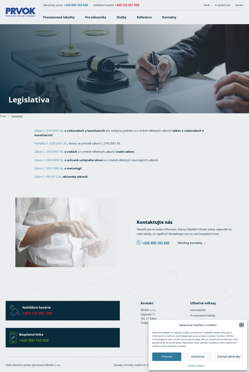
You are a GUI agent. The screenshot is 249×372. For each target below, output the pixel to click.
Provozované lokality (202, 315)
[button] (241, 325)
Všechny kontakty (190, 243)
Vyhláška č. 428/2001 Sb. (50, 143)
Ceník (207, 5)
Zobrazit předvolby (228, 356)
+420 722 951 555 (127, 5)
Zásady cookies (196, 365)
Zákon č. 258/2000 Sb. (49, 160)
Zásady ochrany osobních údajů (134, 365)
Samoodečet (198, 310)
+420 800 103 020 (76, 5)
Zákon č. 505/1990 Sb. (49, 168)
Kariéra (239, 5)
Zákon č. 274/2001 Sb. (49, 130)
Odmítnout (197, 356)
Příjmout (167, 356)
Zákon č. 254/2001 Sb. (49, 151)
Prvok (3, 116)
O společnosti (222, 5)
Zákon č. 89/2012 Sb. (48, 176)
